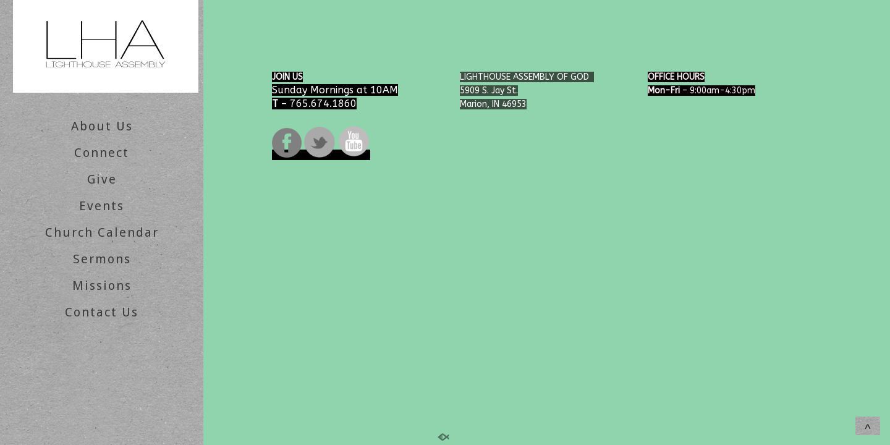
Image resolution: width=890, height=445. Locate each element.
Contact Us (101, 312)
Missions (102, 285)
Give (102, 179)
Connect (101, 152)
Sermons (102, 259)
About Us (102, 126)
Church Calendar (102, 232)
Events (101, 205)
